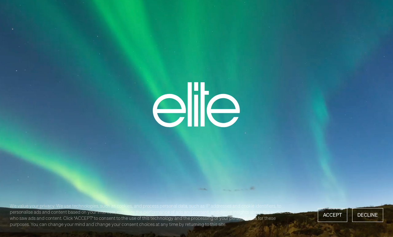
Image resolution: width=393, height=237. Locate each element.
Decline (367, 215)
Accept (332, 215)
